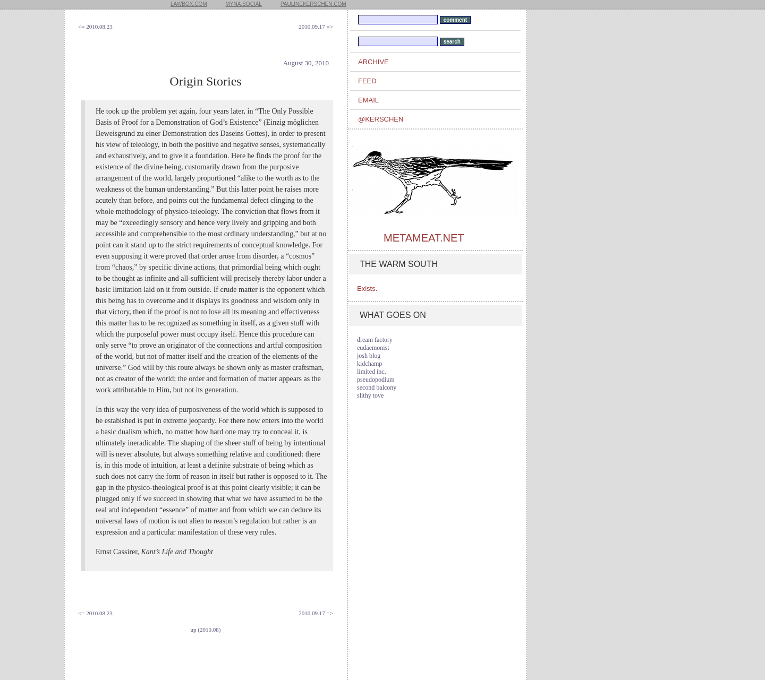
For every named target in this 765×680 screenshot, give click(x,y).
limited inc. (371, 371)
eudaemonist (373, 347)
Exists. (367, 288)
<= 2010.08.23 (95, 26)
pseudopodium (376, 379)
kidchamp (369, 363)
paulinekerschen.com (313, 4)
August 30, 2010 (306, 63)
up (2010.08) (206, 629)
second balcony (376, 387)
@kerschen (380, 119)
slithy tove (370, 395)
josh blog (368, 355)
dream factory (375, 339)
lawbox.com (189, 4)
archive (373, 61)
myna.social (244, 4)
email (368, 100)
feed (367, 81)
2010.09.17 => (316, 26)
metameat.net (424, 238)
